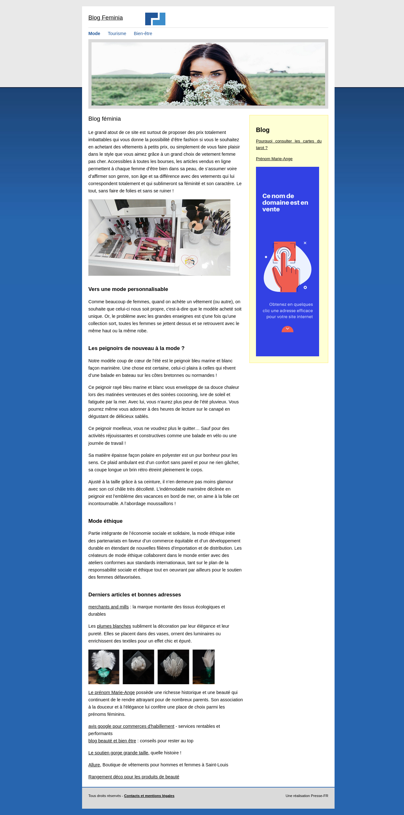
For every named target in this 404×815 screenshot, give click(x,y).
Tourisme (117, 33)
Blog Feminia (105, 17)
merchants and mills (108, 606)
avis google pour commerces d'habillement (131, 726)
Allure (94, 764)
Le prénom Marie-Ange (111, 692)
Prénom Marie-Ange (274, 158)
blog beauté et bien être (112, 740)
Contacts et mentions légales (149, 796)
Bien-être (143, 33)
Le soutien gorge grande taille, (119, 752)
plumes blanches (114, 626)
